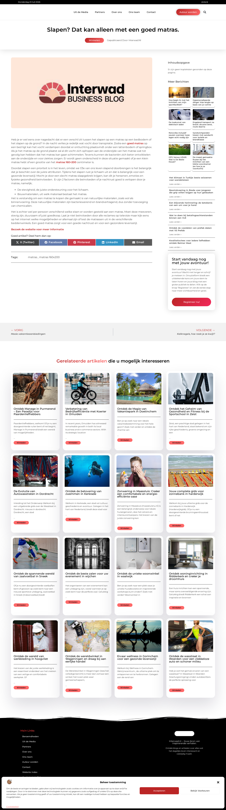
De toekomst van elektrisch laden (177, 123)
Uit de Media (81, 12)
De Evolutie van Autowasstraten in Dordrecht (34, 492)
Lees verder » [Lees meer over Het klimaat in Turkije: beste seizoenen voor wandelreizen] (175, 184)
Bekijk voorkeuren (200, 790)
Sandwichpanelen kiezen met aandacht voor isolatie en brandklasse (203, 136)
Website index (29, 772)
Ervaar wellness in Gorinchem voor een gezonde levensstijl (137, 657)
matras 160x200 (49, 257)
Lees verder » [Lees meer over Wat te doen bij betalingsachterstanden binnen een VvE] (175, 222)
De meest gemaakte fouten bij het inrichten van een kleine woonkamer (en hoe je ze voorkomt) (202, 163)
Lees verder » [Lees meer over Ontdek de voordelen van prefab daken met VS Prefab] (175, 234)
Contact (151, 12)
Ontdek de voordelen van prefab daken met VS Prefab (190, 229)
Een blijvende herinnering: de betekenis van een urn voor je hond (190, 204)
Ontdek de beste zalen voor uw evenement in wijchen (86, 575)
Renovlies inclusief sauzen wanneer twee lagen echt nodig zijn (179, 135)
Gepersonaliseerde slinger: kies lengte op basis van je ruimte (203, 102)
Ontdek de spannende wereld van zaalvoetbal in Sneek (34, 575)
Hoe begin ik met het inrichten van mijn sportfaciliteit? (179, 102)
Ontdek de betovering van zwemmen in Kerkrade (83, 492)
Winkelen (94, 40)
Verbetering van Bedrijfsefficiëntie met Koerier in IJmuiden (85, 411)
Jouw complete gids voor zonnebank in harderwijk (186, 492)
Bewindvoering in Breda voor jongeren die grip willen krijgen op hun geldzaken (191, 191)
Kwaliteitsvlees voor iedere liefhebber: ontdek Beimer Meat (189, 241)
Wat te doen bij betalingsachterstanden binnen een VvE (191, 216)
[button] (218, 782)
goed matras (135, 143)
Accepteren (159, 790)
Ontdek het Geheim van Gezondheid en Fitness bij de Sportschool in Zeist (189, 411)
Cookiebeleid (12, 806)
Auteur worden (30, 762)
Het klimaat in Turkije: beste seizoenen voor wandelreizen (190, 178)
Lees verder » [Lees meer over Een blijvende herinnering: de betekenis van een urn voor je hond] (175, 209)
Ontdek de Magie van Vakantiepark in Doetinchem (136, 410)
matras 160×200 (66, 162)
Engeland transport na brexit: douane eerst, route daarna (203, 124)
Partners (100, 12)
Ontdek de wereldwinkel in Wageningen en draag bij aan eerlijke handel (85, 659)
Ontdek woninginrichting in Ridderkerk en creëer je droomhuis (188, 576)
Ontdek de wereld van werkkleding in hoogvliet (31, 657)
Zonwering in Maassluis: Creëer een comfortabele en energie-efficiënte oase (138, 494)
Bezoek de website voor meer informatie (37, 229)
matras (32, 257)
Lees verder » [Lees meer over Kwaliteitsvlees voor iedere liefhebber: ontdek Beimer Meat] (175, 247)
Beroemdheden (30, 736)
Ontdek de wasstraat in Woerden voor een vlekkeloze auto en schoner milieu (189, 659)
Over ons (117, 12)
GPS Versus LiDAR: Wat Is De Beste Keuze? (178, 159)
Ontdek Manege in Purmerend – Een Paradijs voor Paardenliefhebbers (35, 411)
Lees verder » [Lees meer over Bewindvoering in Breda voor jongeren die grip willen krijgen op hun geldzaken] (175, 197)
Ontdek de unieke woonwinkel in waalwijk (138, 575)
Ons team (134, 12)
